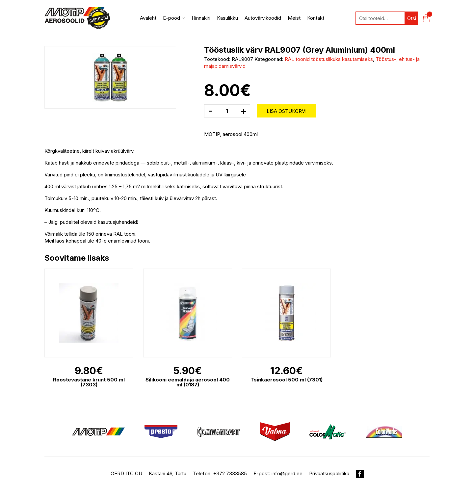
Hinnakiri (201, 18)
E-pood (174, 18)
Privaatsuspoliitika (329, 473)
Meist (294, 18)
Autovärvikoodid (263, 18)
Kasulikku (227, 18)
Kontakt (315, 18)
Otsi (411, 18)
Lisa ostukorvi (286, 111)
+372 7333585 (230, 473)
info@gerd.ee (287, 473)
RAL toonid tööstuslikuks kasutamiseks (329, 59)
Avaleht (148, 18)
